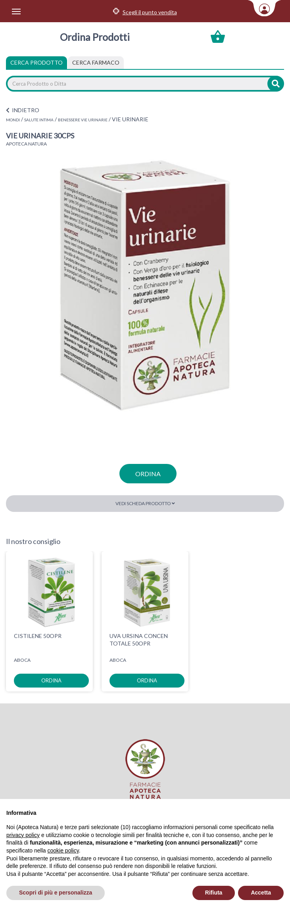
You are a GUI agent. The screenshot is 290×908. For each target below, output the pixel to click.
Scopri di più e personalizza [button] (55, 892)
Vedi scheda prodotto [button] (145, 503)
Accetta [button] (261, 892)
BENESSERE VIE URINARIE (83, 119)
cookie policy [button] (63, 850)
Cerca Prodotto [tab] (36, 62)
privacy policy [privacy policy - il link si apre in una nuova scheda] (23, 835)
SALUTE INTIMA (39, 119)
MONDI (13, 119)
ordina (148, 473)
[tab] (96, 62)
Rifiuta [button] (214, 892)
